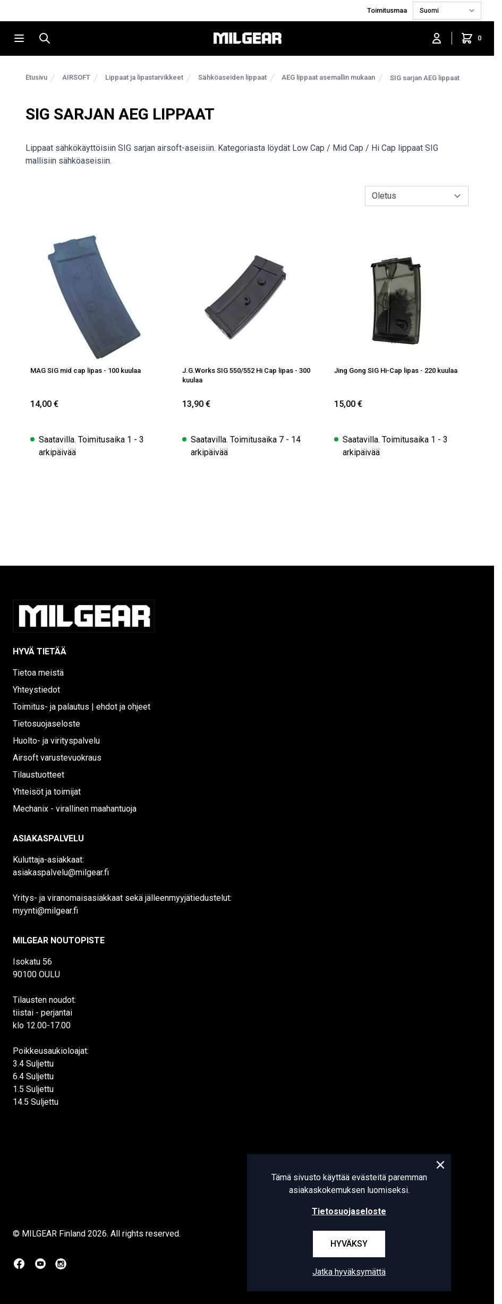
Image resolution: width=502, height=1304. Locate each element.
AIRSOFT (76, 77)
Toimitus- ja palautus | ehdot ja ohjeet (81, 707)
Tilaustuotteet (38, 775)
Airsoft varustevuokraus (57, 758)
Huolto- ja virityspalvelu (56, 741)
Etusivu (36, 77)
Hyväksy (349, 1244)
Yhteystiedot (36, 690)
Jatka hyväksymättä (349, 1272)
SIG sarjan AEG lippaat (425, 78)
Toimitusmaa (388, 10)
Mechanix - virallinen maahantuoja (75, 809)
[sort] (417, 196)
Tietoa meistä (38, 673)
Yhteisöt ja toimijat (47, 792)
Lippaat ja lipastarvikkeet (144, 77)
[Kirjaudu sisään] (436, 38)
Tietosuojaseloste (46, 724)
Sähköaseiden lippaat (232, 77)
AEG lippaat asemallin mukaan (328, 77)
